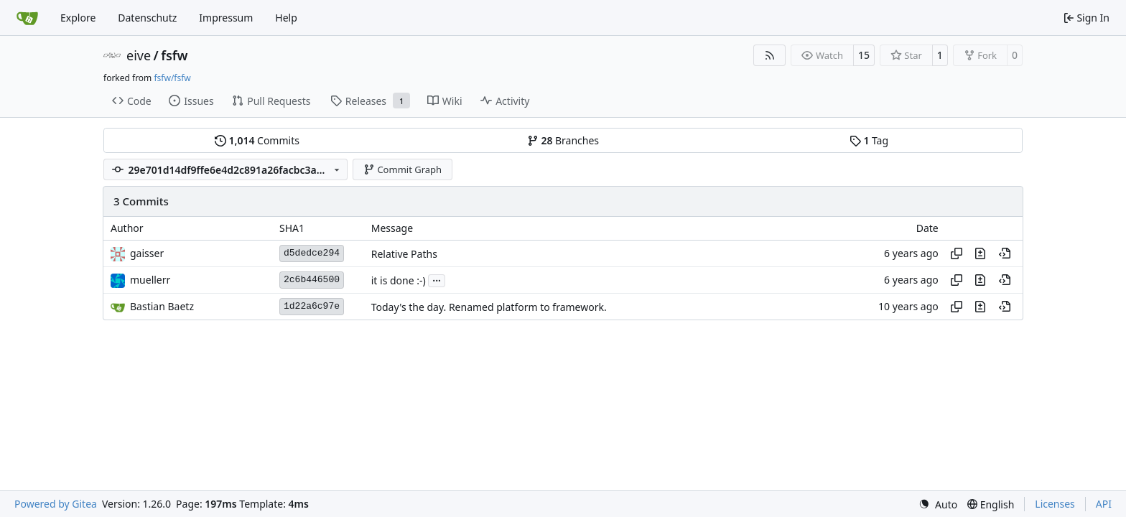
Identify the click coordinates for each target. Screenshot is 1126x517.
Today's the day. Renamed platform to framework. (489, 307)
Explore (78, 17)
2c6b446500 (312, 279)
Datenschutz (147, 17)
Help (286, 17)
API (1104, 504)
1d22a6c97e (312, 306)
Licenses (1055, 504)
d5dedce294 (312, 253)
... (436, 279)
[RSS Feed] (769, 55)
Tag (869, 140)
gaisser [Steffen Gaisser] (147, 253)
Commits (257, 140)
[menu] (937, 504)
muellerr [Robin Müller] (150, 280)
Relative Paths (404, 254)
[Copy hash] (956, 253)
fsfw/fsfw (172, 78)
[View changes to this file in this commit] (980, 253)
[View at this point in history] (1004, 253)
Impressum (226, 17)
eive (138, 55)
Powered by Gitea (55, 504)
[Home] (27, 18)
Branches (563, 140)
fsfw (174, 55)
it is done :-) (398, 280)
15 (864, 55)
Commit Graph (402, 169)
